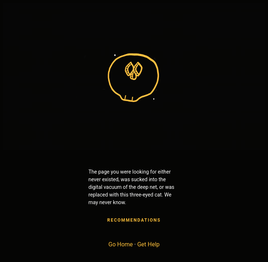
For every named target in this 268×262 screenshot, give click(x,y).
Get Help (148, 244)
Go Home (120, 244)
